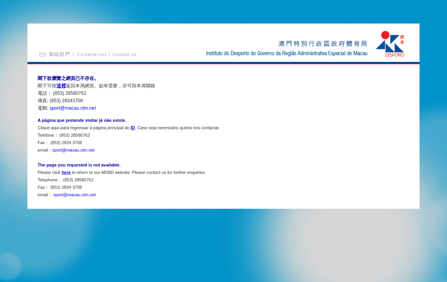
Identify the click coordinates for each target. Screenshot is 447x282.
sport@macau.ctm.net (73, 108)
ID (133, 127)
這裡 (61, 86)
